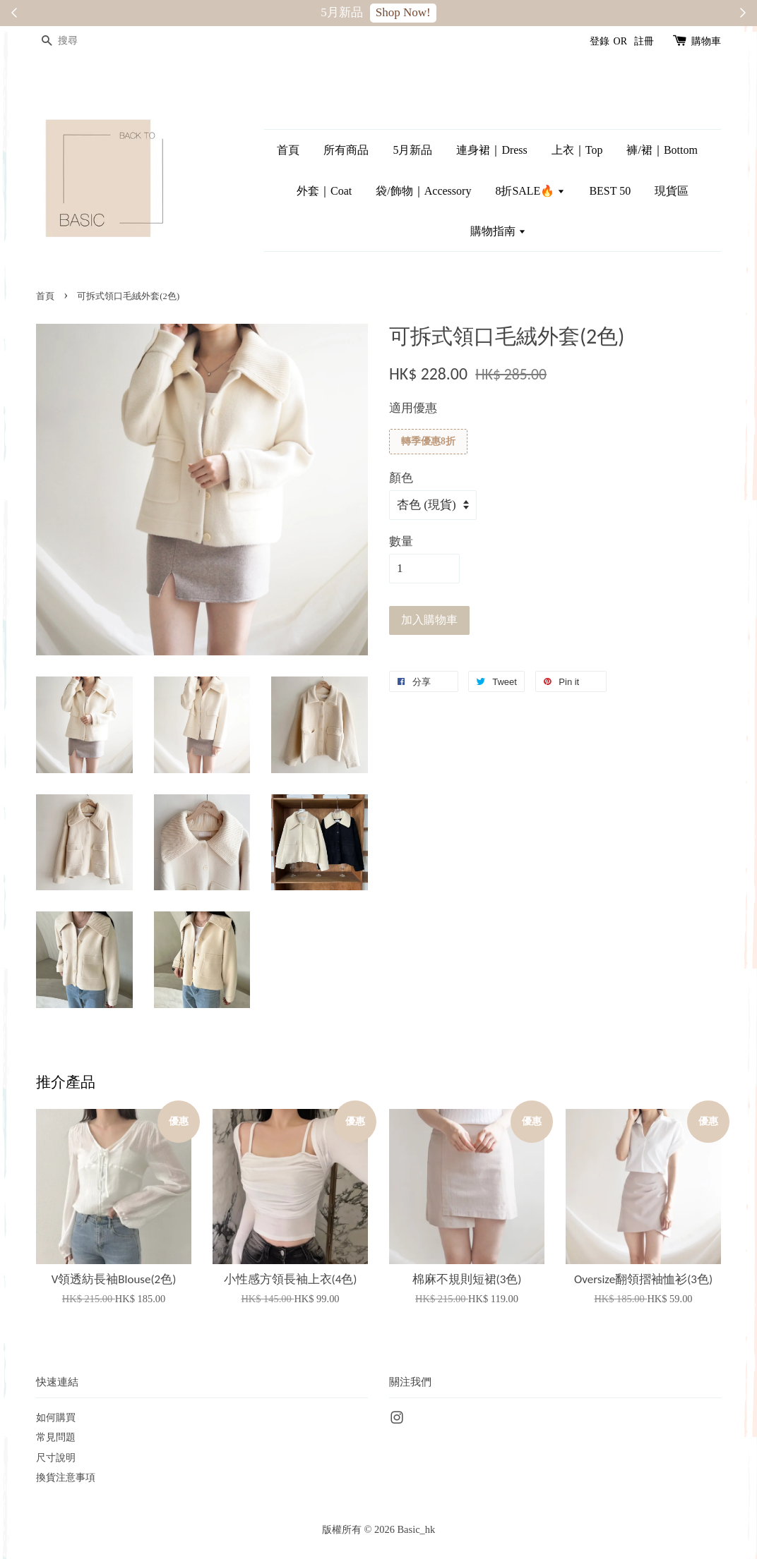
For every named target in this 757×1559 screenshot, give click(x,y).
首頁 (288, 150)
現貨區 (672, 191)
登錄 (599, 41)
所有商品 (346, 150)
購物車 (706, 41)
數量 (401, 541)
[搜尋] (78, 41)
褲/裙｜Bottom (661, 150)
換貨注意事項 (65, 1477)
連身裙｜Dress (491, 150)
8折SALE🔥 (530, 191)
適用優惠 (413, 408)
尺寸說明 (56, 1457)
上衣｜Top (577, 150)
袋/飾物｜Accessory (423, 191)
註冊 (644, 41)
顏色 (401, 478)
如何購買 (56, 1417)
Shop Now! (403, 12)
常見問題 (56, 1437)
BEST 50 (610, 191)
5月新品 (412, 150)
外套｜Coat (324, 191)
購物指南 (498, 231)
